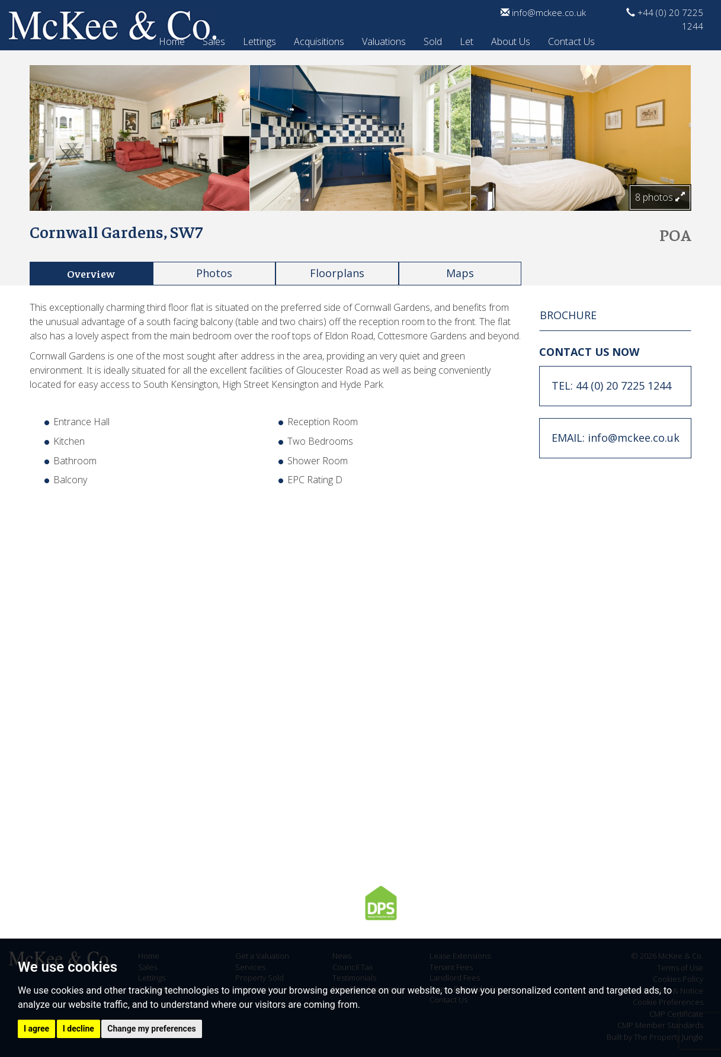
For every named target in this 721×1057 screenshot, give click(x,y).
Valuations (384, 39)
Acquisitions (319, 39)
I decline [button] (78, 1028)
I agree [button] (36, 1028)
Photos (214, 273)
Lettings (259, 39)
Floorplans (337, 273)
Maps (460, 273)
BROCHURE (568, 315)
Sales (214, 39)
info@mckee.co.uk (543, 12)
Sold (433, 39)
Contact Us (571, 39)
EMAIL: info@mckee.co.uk (616, 437)
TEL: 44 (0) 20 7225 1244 (611, 385)
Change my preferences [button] (151, 1028)
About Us (510, 39)
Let (466, 39)
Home (172, 39)
